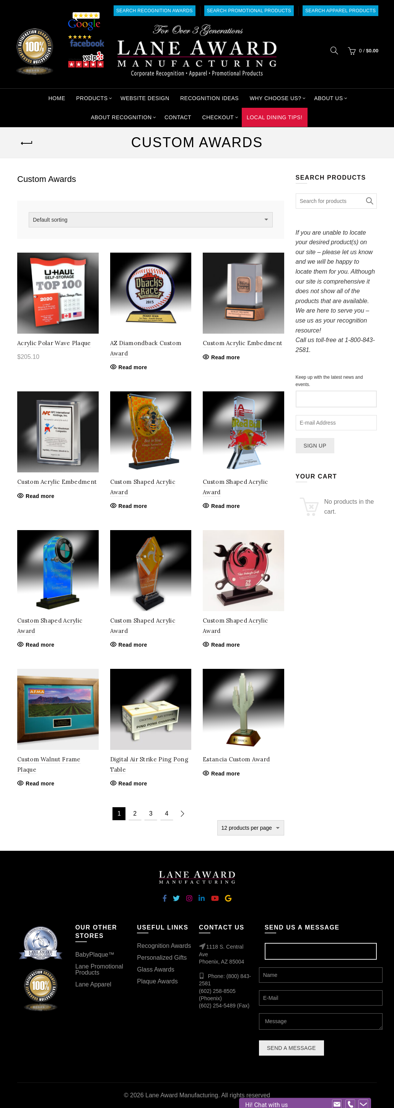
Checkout (218, 117)
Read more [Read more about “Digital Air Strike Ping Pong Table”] (133, 783)
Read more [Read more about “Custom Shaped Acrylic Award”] (133, 506)
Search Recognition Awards (154, 10)
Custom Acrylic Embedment (242, 343)
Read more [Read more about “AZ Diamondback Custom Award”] (133, 367)
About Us (328, 98)
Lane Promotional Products (99, 969)
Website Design (144, 98)
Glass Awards (155, 969)
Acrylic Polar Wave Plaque (54, 343)
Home (56, 98)
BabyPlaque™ (94, 954)
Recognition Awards (164, 946)
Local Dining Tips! (275, 117)
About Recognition (121, 117)
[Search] (334, 50)
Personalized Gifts (162, 957)
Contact (177, 117)
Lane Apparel (93, 984)
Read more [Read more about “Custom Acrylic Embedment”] (225, 357)
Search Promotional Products (249, 10)
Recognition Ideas (209, 98)
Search (369, 201)
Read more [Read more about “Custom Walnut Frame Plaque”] (40, 783)
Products (92, 98)
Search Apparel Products (340, 10)
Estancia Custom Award (236, 759)
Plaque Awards (157, 981)
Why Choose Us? (275, 98)
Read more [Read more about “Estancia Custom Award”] (225, 774)
